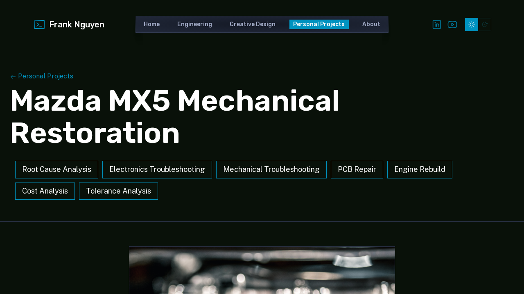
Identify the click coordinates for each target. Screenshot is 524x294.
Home (152, 24)
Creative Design (253, 24)
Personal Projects (319, 24)
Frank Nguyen (68, 24)
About (371, 24)
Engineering (194, 24)
